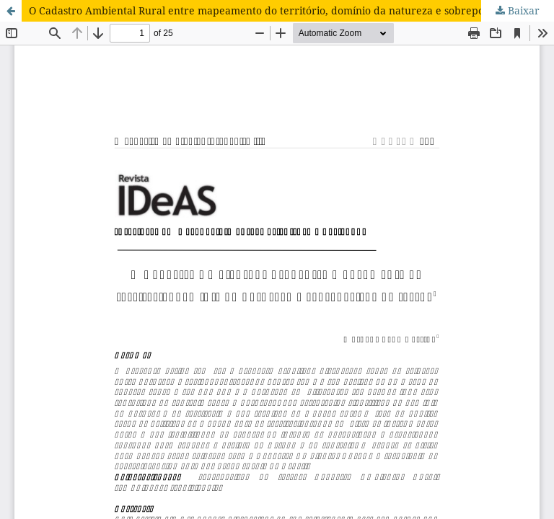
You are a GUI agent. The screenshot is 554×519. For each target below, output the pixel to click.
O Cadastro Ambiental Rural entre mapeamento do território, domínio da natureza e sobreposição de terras (291, 10)
